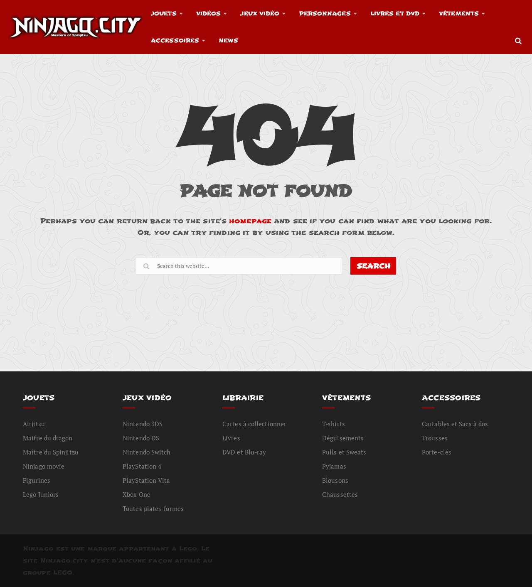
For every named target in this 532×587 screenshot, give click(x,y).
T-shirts (333, 424)
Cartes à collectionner (254, 424)
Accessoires (175, 40)
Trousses (435, 438)
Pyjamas (334, 466)
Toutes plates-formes (153, 508)
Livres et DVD (394, 13)
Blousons (335, 480)
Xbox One (136, 494)
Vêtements (459, 13)
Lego (188, 549)
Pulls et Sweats (344, 452)
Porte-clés (436, 452)
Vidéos (208, 13)
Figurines (36, 480)
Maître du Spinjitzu (51, 452)
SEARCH (373, 266)
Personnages (325, 13)
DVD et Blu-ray (244, 452)
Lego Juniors (41, 494)
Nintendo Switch (147, 452)
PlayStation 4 (142, 466)
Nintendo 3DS (143, 424)
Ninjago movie (43, 466)
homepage (250, 220)
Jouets (164, 13)
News (228, 40)
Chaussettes (340, 494)
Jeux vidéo (259, 13)
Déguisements (343, 438)
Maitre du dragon (48, 438)
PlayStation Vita (146, 480)
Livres (231, 438)
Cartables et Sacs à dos (455, 424)
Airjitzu (34, 424)
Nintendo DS (141, 438)
